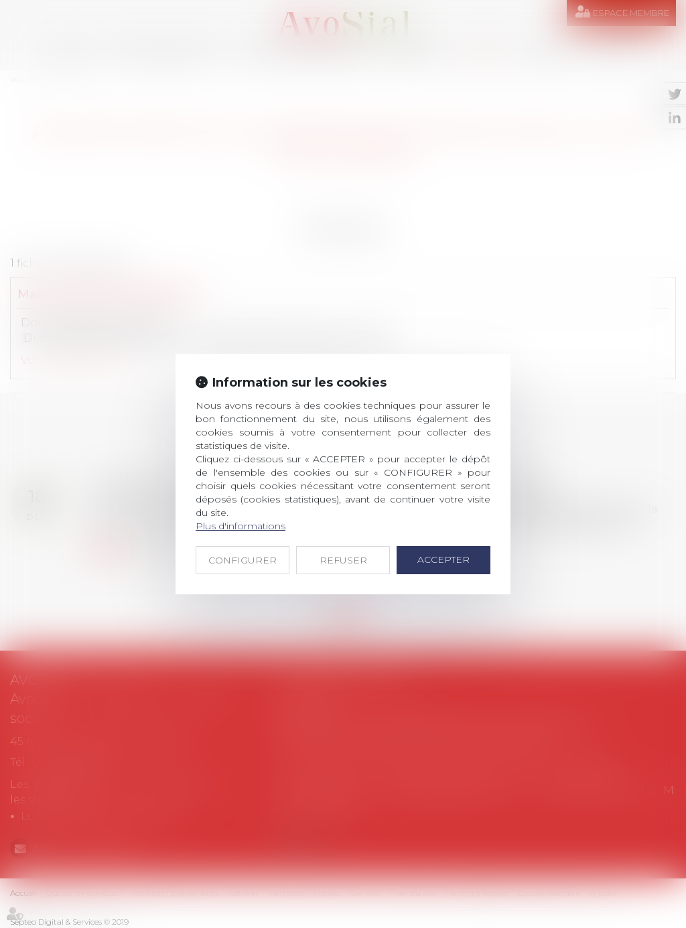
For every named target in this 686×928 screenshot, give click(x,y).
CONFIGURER (242, 560)
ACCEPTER (443, 559)
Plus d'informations (240, 526)
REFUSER (343, 560)
